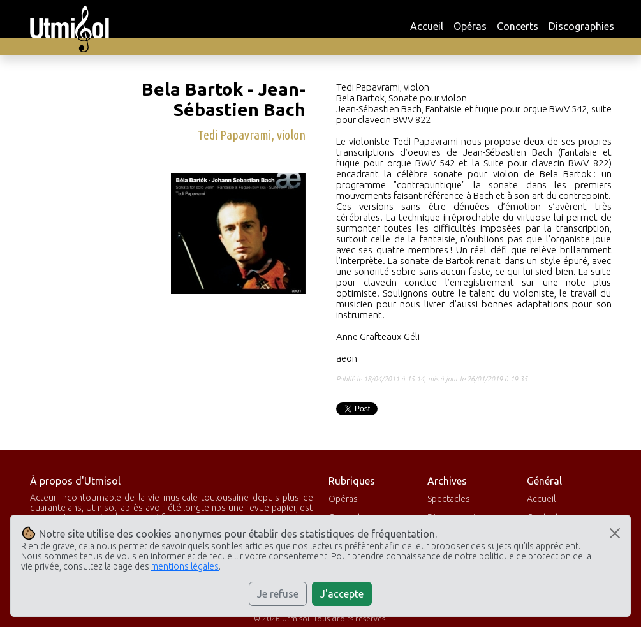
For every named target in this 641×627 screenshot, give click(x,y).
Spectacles (448, 499)
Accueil (426, 26)
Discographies (581, 26)
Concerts (517, 26)
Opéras (470, 26)
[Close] (615, 533)
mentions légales (185, 566)
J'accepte (342, 594)
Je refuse (277, 594)
